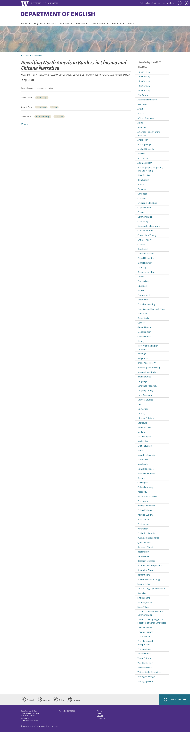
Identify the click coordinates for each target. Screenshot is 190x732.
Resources (117, 23)
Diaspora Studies (145, 253)
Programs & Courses (44, 23)
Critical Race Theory (146, 235)
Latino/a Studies (145, 399)
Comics (140, 212)
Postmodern (143, 524)
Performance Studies (147, 496)
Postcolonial (143, 519)
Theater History (145, 632)
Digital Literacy (144, 262)
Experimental (143, 299)
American (141, 127)
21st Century (143, 95)
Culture (141, 244)
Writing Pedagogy (146, 676)
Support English (175, 700)
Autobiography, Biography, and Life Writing (150, 169)
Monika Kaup (41, 97)
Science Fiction (144, 584)
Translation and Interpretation (145, 643)
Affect (140, 108)
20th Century (143, 90)
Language (142, 381)
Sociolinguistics (144, 602)
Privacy (99, 711)
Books (54, 107)
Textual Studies (144, 627)
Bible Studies (143, 175)
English (140, 290)
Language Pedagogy (147, 385)
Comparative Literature (148, 226)
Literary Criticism (145, 418)
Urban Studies (144, 653)
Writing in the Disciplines (149, 672)
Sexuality (141, 593)
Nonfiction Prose (145, 468)
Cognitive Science (145, 207)
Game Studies (143, 318)
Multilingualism (144, 445)
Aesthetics (142, 104)
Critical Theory (144, 239)
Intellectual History (146, 362)
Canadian (141, 189)
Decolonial (142, 249)
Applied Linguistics (146, 149)
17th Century (143, 76)
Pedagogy (142, 491)
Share (24, 124)
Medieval (141, 432)
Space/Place (143, 607)
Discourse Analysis (146, 272)
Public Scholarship (146, 533)
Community (142, 221)
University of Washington (35, 726)
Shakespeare (143, 597)
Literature (142, 422)
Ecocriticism (143, 281)
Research (80, 23)
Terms (99, 713)
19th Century (143, 86)
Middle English (144, 436)
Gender (140, 322)
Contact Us (101, 718)
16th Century (143, 72)
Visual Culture (144, 658)
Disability (141, 267)
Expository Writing (146, 304)
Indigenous (142, 358)
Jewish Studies (144, 376)
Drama (140, 276)
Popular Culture (145, 514)
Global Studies (144, 336)
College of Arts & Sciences (150, 3)
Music (140, 450)
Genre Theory (144, 327)
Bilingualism (143, 179)
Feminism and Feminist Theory (152, 309)
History (140, 341)
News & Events (98, 23)
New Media (142, 464)
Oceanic (141, 478)
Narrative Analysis (146, 455)
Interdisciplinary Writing (148, 367)
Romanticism (143, 574)
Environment (143, 295)
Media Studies (144, 427)
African (140, 113)
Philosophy (142, 501)
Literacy (141, 413)
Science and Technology (148, 579)
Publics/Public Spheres (148, 537)
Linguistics (142, 409)
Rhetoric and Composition (149, 565)
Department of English (58, 14)
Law (139, 404)
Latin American (144, 395)
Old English (142, 482)
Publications (38, 55)
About (131, 23)
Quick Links (167, 3)
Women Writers (144, 667)
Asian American (144, 162)
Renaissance (143, 556)
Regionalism (143, 551)
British (140, 184)
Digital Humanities (146, 258)
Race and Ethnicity (42, 116)
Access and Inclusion (147, 99)
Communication (144, 216)
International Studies (147, 372)
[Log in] (179, 3)
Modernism (142, 441)
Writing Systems (145, 681)
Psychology (142, 528)
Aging (140, 122)
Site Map (100, 716)
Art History (142, 158)
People (24, 23)
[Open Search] (186, 3)
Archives (141, 153)
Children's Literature (147, 203)
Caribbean (142, 193)
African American (145, 118)
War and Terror (144, 662)
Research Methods (146, 561)
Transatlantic (143, 636)
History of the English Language (147, 347)
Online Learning (145, 487)
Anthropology (144, 144)
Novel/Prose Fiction (146, 473)
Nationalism (143, 459)
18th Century (143, 81)
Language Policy (145, 390)
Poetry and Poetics (146, 505)
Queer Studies (144, 542)
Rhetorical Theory (146, 570)
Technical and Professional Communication (150, 613)
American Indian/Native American (148, 133)
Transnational (144, 649)
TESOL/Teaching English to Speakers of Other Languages (151, 621)
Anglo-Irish (142, 139)
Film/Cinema (143, 313)
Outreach (64, 23)
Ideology (141, 353)
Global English (144, 331)
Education (142, 286)
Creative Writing (145, 230)
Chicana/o (59, 116)
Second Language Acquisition (151, 588)
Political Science (144, 510)
